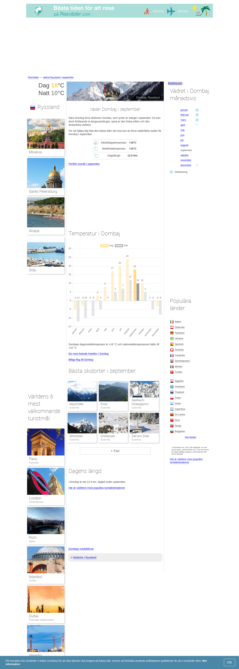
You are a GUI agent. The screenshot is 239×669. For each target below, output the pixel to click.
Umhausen (108, 436)
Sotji (32, 270)
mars (183, 119)
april (183, 125)
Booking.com (175, 83)
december (186, 165)
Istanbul (35, 576)
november (186, 160)
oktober (185, 155)
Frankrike (33, 462)
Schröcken (76, 436)
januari (184, 110)
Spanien (179, 344)
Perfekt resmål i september (84, 163)
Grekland (180, 386)
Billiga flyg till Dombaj (81, 359)
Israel (178, 403)
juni (182, 135)
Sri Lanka (180, 414)
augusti (184, 145)
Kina (177, 420)
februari (185, 114)
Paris (33, 459)
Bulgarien (180, 431)
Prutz (104, 404)
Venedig (35, 655)
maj (182, 130)
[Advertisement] (119, 47)
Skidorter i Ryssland (84, 557)
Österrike (180, 327)
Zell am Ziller (140, 436)
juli (182, 140)
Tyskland (179, 332)
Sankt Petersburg (43, 191)
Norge (178, 425)
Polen (178, 397)
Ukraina (179, 338)
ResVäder (33, 77)
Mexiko (178, 366)
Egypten (179, 381)
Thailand (179, 392)
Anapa (34, 230)
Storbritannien (36, 502)
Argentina (180, 409)
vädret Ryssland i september (58, 77)
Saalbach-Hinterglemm (140, 402)
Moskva (35, 152)
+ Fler (115, 451)
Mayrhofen (76, 404)
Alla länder (190, 437)
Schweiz (179, 349)
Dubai (33, 616)
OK (229, 662)
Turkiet (32, 580)
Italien (32, 541)
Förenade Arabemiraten (41, 619)
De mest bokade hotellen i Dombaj (88, 353)
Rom (33, 537)
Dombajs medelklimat (81, 548)
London (35, 498)
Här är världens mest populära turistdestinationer (97, 487)
